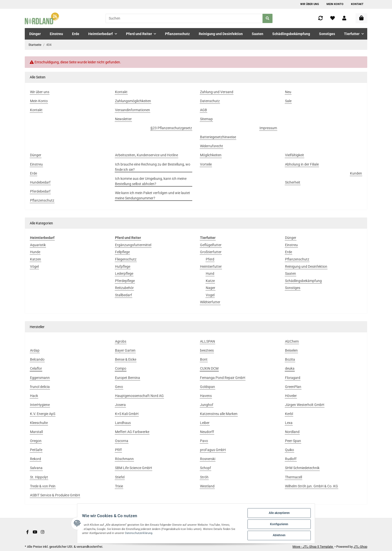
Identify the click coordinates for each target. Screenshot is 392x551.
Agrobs (120, 341)
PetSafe (36, 450)
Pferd (210, 259)
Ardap (35, 350)
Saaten (290, 273)
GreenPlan (293, 387)
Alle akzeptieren (298, 510)
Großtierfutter (211, 252)
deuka (289, 368)
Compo (120, 368)
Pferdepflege (125, 281)
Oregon (36, 441)
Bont (204, 359)
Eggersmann (40, 378)
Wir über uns (309, 4)
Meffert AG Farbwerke (132, 432)
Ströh (204, 477)
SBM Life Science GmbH (133, 468)
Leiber (205, 423)
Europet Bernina (127, 378)
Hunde (35, 252)
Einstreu (291, 245)
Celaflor (36, 368)
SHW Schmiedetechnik (302, 468)
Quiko (289, 450)
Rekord (35, 459)
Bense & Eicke (125, 359)
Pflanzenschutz (297, 259)
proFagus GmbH (213, 450)
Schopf (205, 468)
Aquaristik (38, 245)
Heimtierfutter (211, 266)
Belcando (37, 359)
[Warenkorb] (361, 18)
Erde (288, 252)
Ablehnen (298, 534)
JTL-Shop (360, 546)
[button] (344, 18)
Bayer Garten (125, 350)
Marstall (36, 432)
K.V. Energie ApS (42, 414)
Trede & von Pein (43, 486)
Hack (34, 396)
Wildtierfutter (210, 302)
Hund (210, 273)
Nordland (292, 432)
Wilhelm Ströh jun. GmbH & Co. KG (311, 486)
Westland (207, 486)
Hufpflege (122, 266)
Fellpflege (122, 252)
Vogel (210, 295)
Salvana (36, 468)
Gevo (119, 387)
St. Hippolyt (39, 477)
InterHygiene (40, 405)
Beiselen (291, 350)
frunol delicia (40, 387)
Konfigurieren (298, 522)
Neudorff (207, 432)
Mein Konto (335, 4)
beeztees (207, 350)
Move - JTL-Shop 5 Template (313, 546)
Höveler (291, 396)
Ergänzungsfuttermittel (133, 245)
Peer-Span (293, 441)
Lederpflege (124, 273)
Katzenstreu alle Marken (219, 414)
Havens (206, 396)
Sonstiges (292, 288)
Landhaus (123, 423)
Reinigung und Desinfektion (306, 266)
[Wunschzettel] (332, 18)
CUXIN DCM (209, 368)
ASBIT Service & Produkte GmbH (55, 495)
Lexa (288, 423)
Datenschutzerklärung (90, 532)
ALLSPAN (207, 341)
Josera (120, 405)
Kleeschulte (39, 423)
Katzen (35, 259)
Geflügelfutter (211, 245)
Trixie (119, 486)
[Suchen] (184, 18)
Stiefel (119, 477)
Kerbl (289, 414)
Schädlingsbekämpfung (303, 281)
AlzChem (292, 341)
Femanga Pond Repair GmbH (222, 378)
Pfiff (118, 450)
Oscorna (121, 441)
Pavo (204, 441)
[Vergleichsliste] (320, 18)
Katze (210, 281)
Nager (210, 288)
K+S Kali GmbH (126, 414)
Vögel (34, 266)
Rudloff (290, 459)
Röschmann (124, 459)
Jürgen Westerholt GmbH (304, 405)
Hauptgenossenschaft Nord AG (139, 396)
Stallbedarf (123, 295)
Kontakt (357, 4)
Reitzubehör (124, 288)
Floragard (292, 378)
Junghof (206, 405)
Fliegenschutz (125, 259)
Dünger (290, 238)
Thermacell (293, 477)
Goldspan (207, 387)
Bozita (290, 359)
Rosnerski (207, 459)
